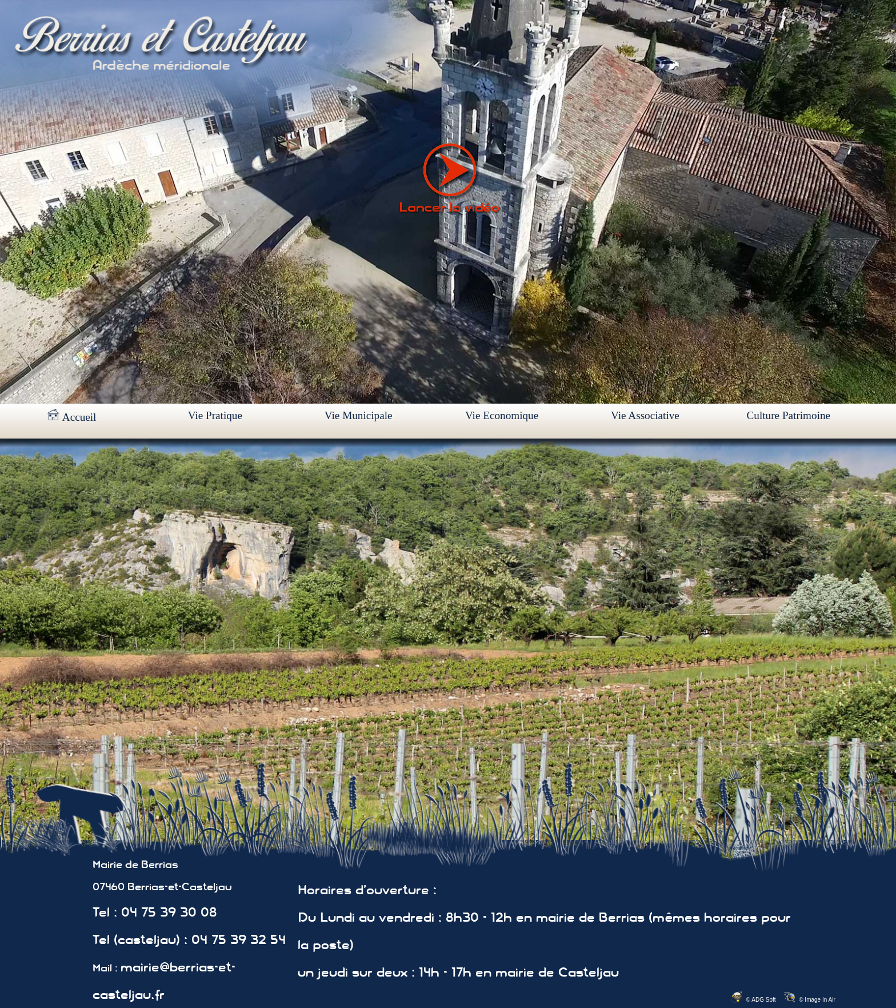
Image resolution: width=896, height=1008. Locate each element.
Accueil (71, 416)
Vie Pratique (215, 415)
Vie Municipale (359, 415)
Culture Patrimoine (789, 415)
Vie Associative (645, 415)
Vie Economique (501, 415)
